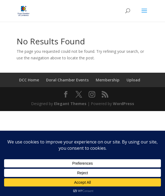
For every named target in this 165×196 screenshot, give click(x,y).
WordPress (123, 103)
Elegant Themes (70, 103)
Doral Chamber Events (67, 79)
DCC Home (29, 79)
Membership (107, 79)
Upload (133, 79)
